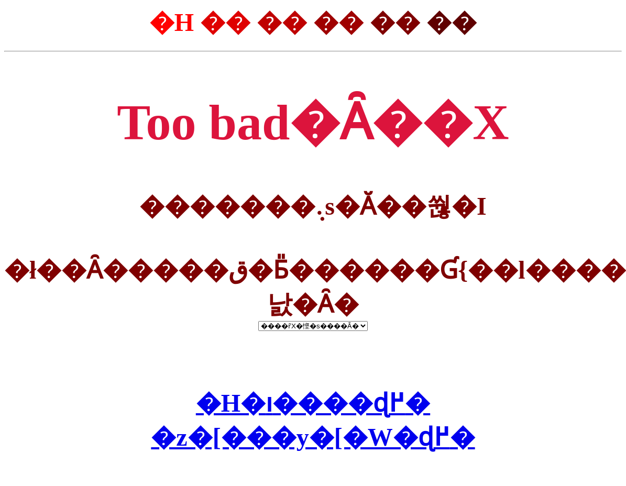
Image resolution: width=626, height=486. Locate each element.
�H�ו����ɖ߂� (313, 403)
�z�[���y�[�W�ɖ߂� (313, 437)
